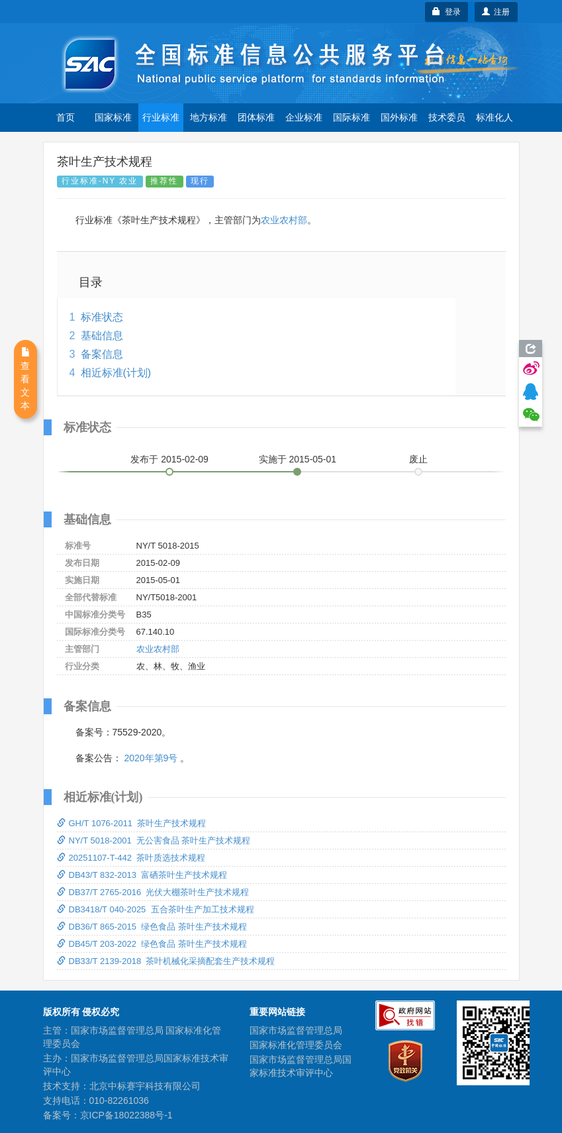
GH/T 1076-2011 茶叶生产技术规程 (132, 823)
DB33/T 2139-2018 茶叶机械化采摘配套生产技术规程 (166, 961)
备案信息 (102, 354)
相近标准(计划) (116, 372)
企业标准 (303, 117)
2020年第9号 (150, 758)
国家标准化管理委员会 (296, 1045)
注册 (496, 12)
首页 (65, 117)
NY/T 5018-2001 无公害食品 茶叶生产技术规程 (154, 840)
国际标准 (351, 117)
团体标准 (256, 117)
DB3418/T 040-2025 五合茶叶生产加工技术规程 (155, 909)
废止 (418, 459)
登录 (446, 12)
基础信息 (102, 335)
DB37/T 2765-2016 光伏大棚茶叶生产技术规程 (153, 892)
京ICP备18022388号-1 (126, 1115)
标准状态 (102, 317)
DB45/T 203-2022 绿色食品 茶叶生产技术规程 (152, 944)
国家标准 (113, 117)
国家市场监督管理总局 (296, 1030)
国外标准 (399, 117)
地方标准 (208, 117)
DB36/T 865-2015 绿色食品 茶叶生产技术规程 (152, 927)
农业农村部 (284, 220)
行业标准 (160, 117)
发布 (169, 459)
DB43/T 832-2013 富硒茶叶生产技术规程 (142, 875)
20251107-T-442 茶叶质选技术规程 (131, 858)
